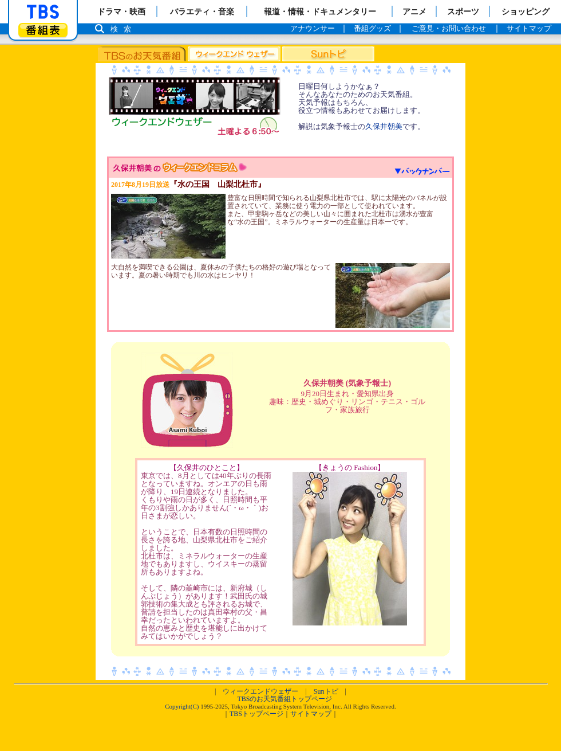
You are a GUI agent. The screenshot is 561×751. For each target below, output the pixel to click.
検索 (123, 29)
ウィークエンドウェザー (260, 691)
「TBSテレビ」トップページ (43, 12)
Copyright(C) (182, 706)
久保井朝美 (383, 126)
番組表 (43, 30)
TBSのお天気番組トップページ (284, 699)
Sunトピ (326, 691)
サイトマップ (310, 714)
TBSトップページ (256, 714)
